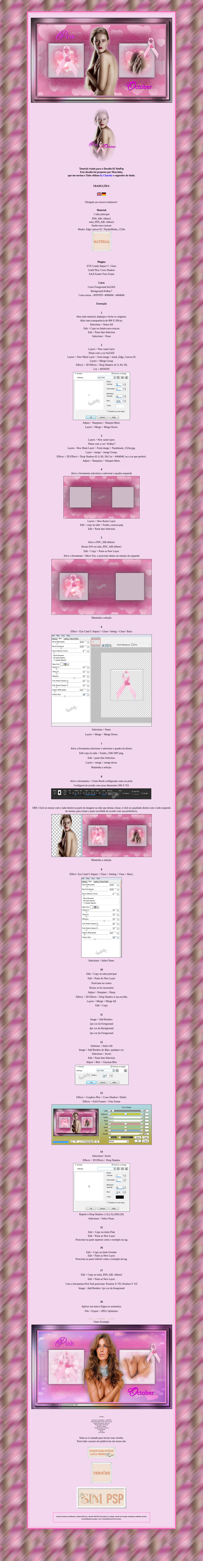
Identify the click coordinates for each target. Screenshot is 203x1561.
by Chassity (106, 175)
